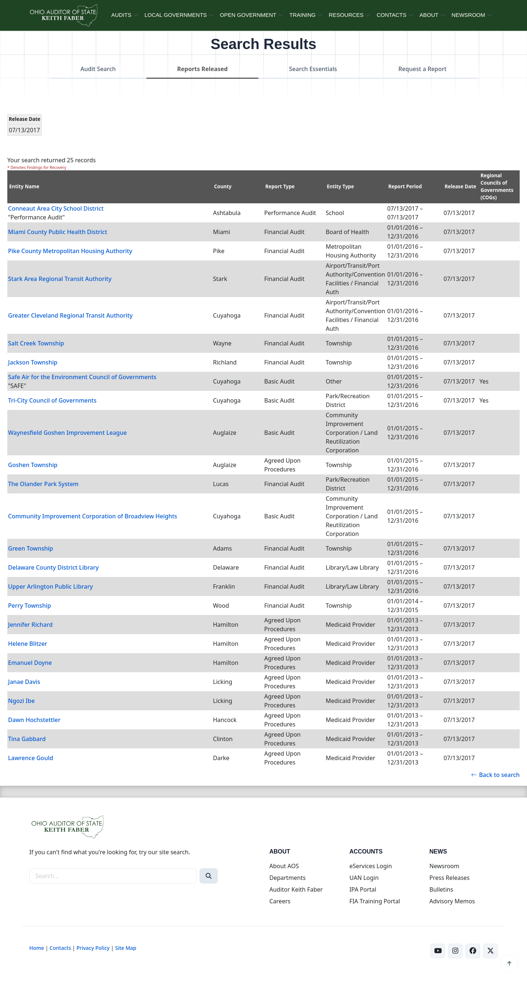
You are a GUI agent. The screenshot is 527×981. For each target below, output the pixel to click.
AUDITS (121, 15)
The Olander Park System (43, 484)
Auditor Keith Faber (296, 889)
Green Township (30, 548)
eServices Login (371, 866)
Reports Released (202, 69)
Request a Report (422, 69)
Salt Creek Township (36, 343)
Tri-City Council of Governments (52, 400)
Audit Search (98, 69)
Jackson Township (32, 362)
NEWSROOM (468, 15)
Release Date (460, 186)
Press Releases (449, 878)
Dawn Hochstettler (34, 720)
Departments (287, 878)
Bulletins (441, 889)
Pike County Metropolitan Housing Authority (70, 251)
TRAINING (302, 15)
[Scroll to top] (509, 963)
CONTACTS (391, 15)
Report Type (280, 186)
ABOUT (428, 15)
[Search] (208, 876)
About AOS (284, 866)
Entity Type (340, 186)
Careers (280, 901)
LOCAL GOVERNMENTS (176, 15)
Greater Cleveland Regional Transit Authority (70, 315)
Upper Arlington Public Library (50, 586)
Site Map (125, 947)
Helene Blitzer (27, 644)
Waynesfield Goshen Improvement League (67, 433)
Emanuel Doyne (30, 663)
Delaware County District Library (53, 567)
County (223, 186)
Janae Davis (24, 682)
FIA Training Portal (375, 901)
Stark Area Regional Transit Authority (60, 279)
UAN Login (364, 878)
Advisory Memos (452, 901)
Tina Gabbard (27, 739)
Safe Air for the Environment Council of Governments (82, 377)
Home (36, 947)
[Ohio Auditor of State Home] (63, 15)
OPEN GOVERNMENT (248, 15)
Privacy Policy (92, 947)
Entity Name (24, 186)
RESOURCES (346, 15)
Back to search (495, 775)
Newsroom (444, 866)
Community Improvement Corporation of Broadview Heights (92, 516)
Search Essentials (313, 69)
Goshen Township (32, 465)
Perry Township (29, 605)
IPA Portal (363, 889)
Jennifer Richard (30, 625)
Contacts (60, 947)
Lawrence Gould (30, 758)
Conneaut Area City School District (56, 208)
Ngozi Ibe (21, 701)
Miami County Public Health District (57, 232)
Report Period (405, 186)
